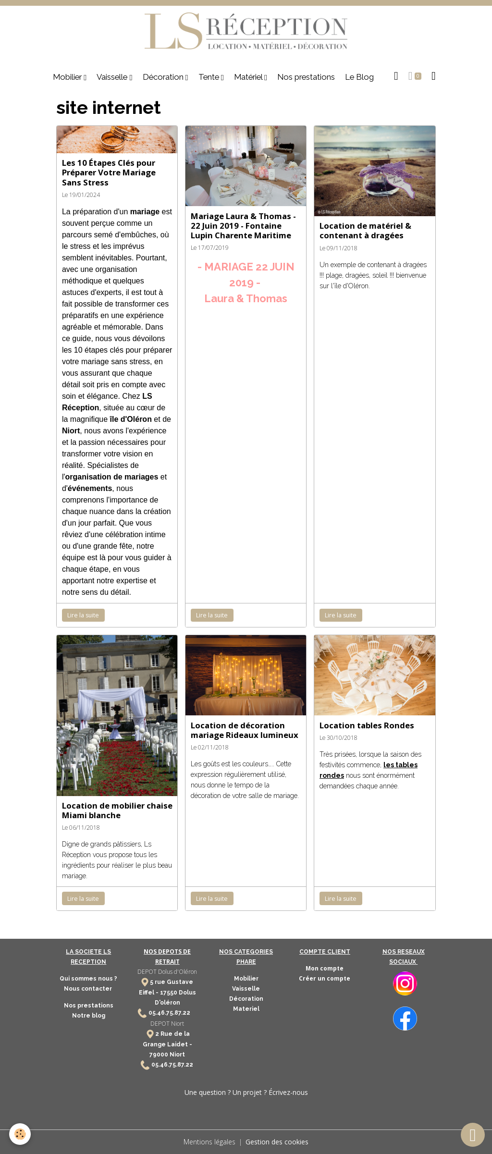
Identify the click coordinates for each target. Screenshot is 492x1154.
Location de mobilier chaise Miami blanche (117, 810)
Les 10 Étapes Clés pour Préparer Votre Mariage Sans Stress (109, 172)
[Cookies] (20, 1134)
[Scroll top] (473, 1135)
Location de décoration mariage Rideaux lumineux (244, 730)
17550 (168, 992)
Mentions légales (209, 1141)
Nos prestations (306, 77)
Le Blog (359, 77)
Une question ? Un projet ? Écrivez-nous (246, 1092)
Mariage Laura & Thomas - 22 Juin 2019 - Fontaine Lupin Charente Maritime (243, 225)
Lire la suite (83, 615)
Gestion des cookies (277, 1141)
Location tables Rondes (367, 725)
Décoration (164, 77)
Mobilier (68, 77)
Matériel (249, 77)
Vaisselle (113, 77)
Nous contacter (88, 988)
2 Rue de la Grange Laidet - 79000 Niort (167, 1044)
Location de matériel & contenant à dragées (365, 230)
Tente (209, 77)
